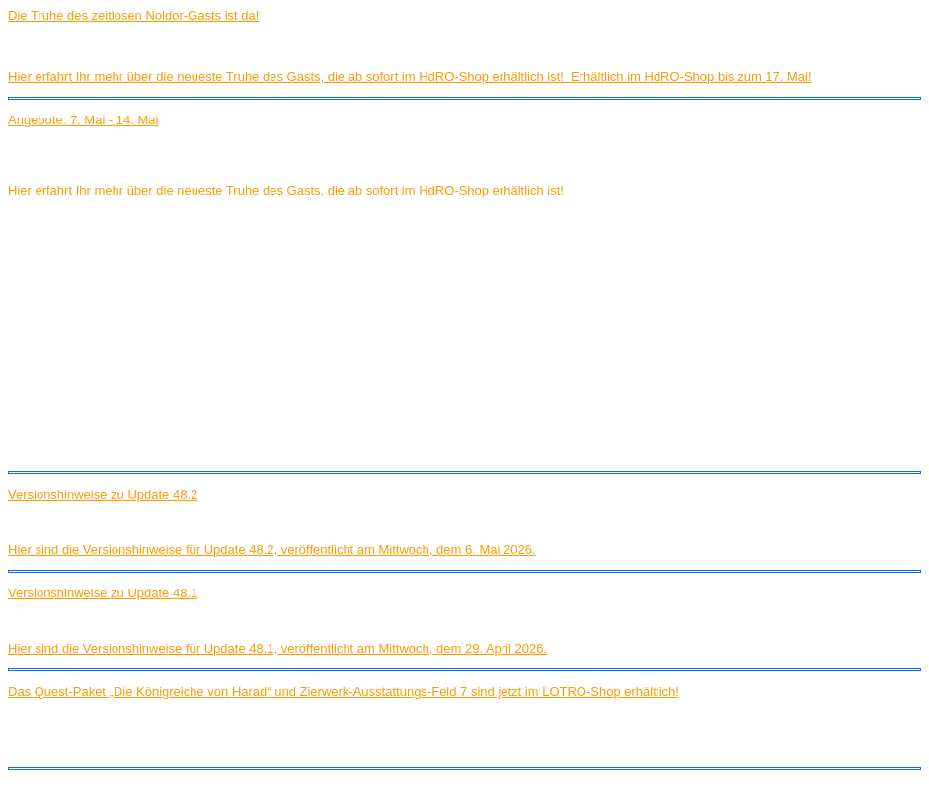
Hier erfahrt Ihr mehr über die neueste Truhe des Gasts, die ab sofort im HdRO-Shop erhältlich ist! (286, 190)
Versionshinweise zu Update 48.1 (102, 593)
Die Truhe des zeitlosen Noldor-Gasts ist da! (133, 15)
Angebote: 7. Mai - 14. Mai (83, 120)
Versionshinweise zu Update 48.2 (102, 494)
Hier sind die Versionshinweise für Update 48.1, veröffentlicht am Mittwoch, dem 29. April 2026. (277, 648)
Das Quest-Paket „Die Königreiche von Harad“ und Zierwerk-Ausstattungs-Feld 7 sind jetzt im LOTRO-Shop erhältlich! (343, 691)
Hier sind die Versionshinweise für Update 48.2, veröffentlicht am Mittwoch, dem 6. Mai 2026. (271, 549)
